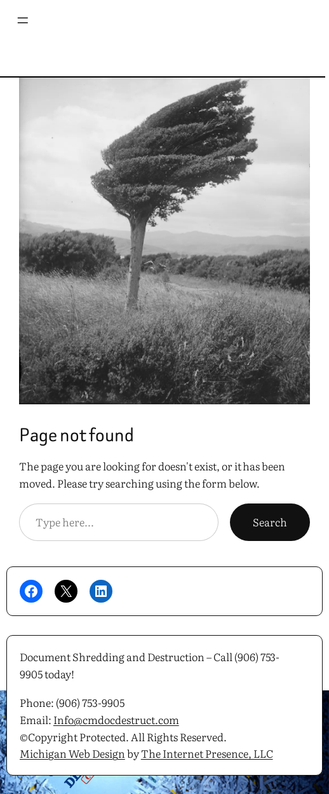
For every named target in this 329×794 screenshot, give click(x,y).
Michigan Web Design (72, 753)
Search (270, 522)
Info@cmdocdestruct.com (116, 719)
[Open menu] (14, 20)
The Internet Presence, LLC (207, 753)
